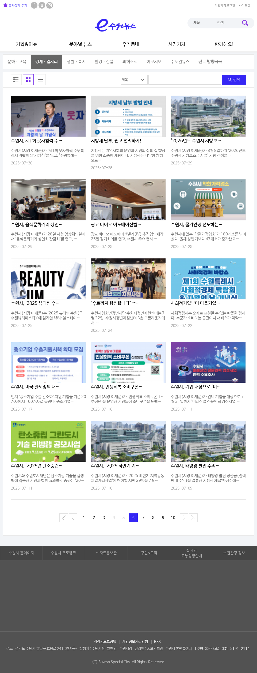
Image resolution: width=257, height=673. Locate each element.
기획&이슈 (26, 44)
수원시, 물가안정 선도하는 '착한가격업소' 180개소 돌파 (197, 224)
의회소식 (129, 61)
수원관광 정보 (234, 553)
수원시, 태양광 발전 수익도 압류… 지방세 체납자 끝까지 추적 (197, 466)
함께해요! (224, 44)
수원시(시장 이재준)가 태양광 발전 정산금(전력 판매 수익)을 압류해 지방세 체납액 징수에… (208, 478)
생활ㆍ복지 (76, 61)
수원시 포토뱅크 (63, 553)
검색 (234, 79)
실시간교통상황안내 (191, 553)
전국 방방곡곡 (210, 61)
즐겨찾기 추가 (15, 5)
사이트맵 (245, 5)
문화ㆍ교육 (16, 61)
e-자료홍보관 (106, 553)
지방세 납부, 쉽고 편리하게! (116, 141)
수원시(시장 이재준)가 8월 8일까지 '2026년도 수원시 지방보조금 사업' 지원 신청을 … (208, 153)
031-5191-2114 (236, 648)
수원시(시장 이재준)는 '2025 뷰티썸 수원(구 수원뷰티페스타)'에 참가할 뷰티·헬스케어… (47, 315)
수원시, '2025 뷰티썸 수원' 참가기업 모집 (37, 303)
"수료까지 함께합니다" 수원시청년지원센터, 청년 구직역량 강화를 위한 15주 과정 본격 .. (117, 303)
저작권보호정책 (105, 642)
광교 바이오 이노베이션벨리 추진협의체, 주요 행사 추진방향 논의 (117, 224)
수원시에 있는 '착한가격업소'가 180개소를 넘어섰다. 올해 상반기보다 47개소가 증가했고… (208, 236)
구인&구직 (149, 553)
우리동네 (130, 44)
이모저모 (154, 61)
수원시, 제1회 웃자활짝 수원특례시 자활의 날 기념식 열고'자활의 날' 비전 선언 (37, 141)
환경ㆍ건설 (104, 61)
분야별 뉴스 (80, 44)
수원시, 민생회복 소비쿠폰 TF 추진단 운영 (117, 387)
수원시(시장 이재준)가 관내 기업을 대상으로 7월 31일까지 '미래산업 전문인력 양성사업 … (207, 399)
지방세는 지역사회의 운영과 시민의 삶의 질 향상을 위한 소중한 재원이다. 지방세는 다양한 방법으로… (128, 155)
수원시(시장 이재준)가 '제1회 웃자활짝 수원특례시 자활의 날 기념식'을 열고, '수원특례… (47, 153)
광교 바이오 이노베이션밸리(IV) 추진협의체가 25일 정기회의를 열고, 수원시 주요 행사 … (127, 236)
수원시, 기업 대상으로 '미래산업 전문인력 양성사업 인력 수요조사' (197, 387)
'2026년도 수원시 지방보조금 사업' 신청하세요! (197, 141)
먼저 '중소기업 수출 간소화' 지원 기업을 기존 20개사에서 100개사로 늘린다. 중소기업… (48, 399)
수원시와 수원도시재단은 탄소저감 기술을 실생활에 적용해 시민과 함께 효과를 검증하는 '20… (47, 478)
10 (173, 518)
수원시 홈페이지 (21, 553)
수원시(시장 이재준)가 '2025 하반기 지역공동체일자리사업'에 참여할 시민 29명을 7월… (127, 478)
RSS (157, 642)
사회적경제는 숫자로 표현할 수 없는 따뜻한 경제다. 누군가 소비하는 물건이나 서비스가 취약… (208, 315)
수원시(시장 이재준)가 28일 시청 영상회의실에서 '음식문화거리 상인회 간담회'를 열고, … (48, 236)
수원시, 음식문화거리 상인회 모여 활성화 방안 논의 (37, 224)
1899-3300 (204, 648)
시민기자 (176, 44)
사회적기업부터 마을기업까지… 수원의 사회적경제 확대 (197, 303)
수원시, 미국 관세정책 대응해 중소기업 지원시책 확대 (37, 387)
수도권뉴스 (180, 61)
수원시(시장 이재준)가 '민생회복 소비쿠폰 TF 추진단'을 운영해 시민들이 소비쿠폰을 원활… (127, 399)
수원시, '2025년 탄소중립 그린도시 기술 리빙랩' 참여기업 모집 (37, 466)
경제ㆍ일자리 (46, 61)
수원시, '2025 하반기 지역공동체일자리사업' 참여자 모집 (117, 466)
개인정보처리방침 (135, 642)
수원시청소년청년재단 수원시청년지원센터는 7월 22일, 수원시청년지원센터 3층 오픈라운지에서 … (128, 318)
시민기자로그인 (224, 5)
